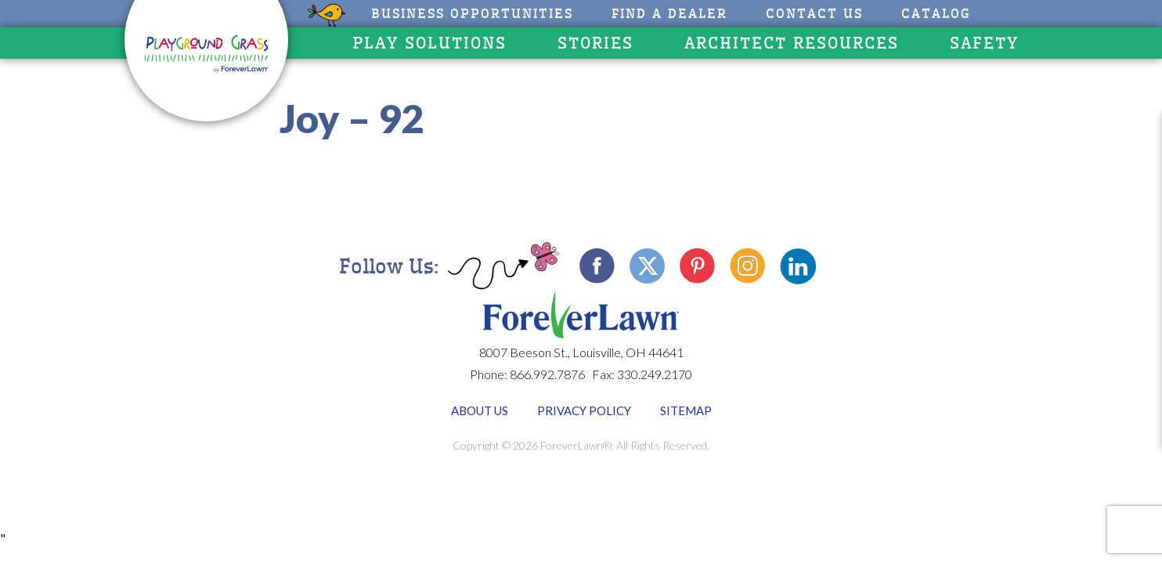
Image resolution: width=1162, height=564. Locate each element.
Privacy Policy (584, 410)
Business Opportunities (472, 13)
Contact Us (814, 13)
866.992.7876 (547, 374)
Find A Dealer (669, 13)
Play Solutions (429, 43)
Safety (984, 43)
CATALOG (936, 13)
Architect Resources (791, 43)
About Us (479, 410)
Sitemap (686, 410)
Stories (595, 43)
